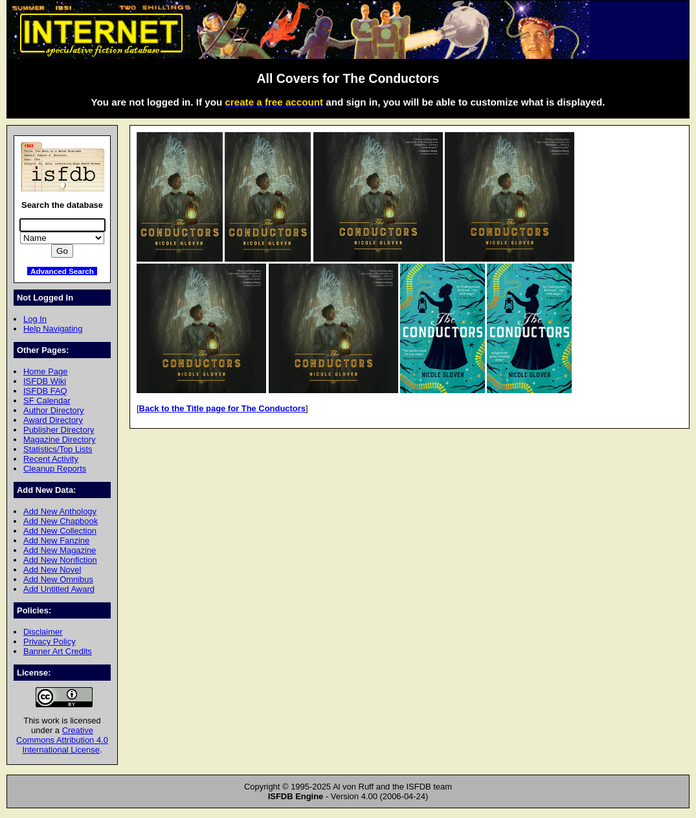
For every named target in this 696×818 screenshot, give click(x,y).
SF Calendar (47, 400)
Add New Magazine (59, 550)
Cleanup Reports (54, 468)
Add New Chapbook (60, 521)
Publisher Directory (58, 430)
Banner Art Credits (57, 651)
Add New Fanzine (56, 540)
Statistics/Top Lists (58, 449)
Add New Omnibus (58, 579)
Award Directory (53, 420)
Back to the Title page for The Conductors (222, 408)
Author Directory (53, 410)
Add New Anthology (59, 511)
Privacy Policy (49, 641)
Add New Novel (52, 569)
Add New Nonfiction (60, 560)
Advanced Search (62, 271)
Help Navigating (52, 329)
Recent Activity (50, 459)
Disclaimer (42, 632)
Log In (35, 319)
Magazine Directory (59, 439)
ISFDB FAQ (45, 391)
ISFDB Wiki (44, 381)
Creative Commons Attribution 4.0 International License (62, 740)
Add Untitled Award (59, 589)
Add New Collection (59, 531)
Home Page (45, 371)
